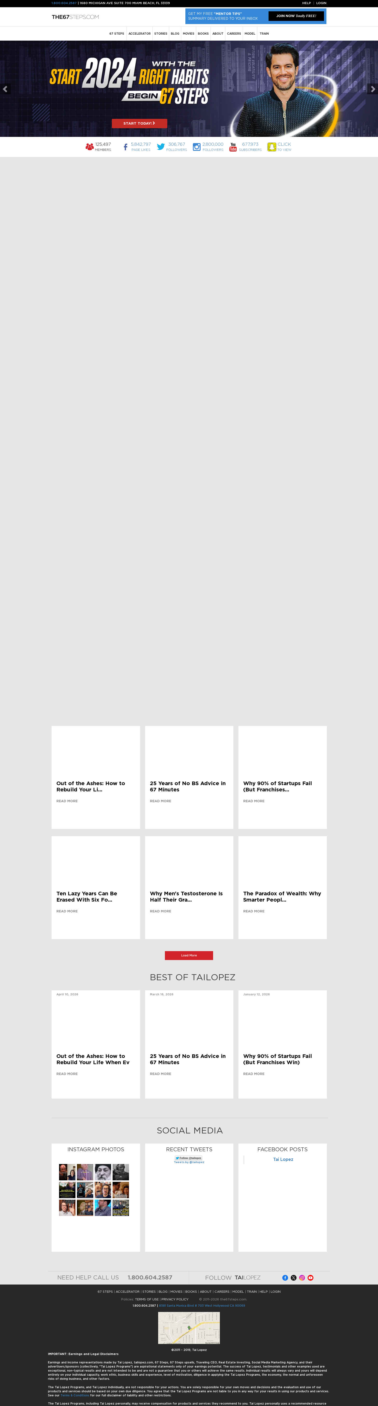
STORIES (160, 33)
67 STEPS (116, 33)
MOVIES (188, 33)
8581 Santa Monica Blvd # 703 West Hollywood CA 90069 (202, 1305)
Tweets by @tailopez (189, 1162)
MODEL (250, 33)
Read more (67, 801)
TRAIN (264, 33)
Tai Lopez (283, 1160)
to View (284, 147)
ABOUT (217, 33)
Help (306, 3)
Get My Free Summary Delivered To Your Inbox (223, 16)
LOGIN (276, 1291)
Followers (176, 147)
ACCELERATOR (139, 33)
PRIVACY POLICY (175, 1299)
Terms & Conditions (75, 1395)
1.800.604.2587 (64, 3)
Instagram (302, 1278)
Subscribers (250, 147)
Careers (234, 33)
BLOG (175, 33)
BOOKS (203, 33)
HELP (264, 1291)
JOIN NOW (296, 16)
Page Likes (141, 147)
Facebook (285, 1278)
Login (321, 3)
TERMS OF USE (147, 1299)
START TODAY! (139, 123)
